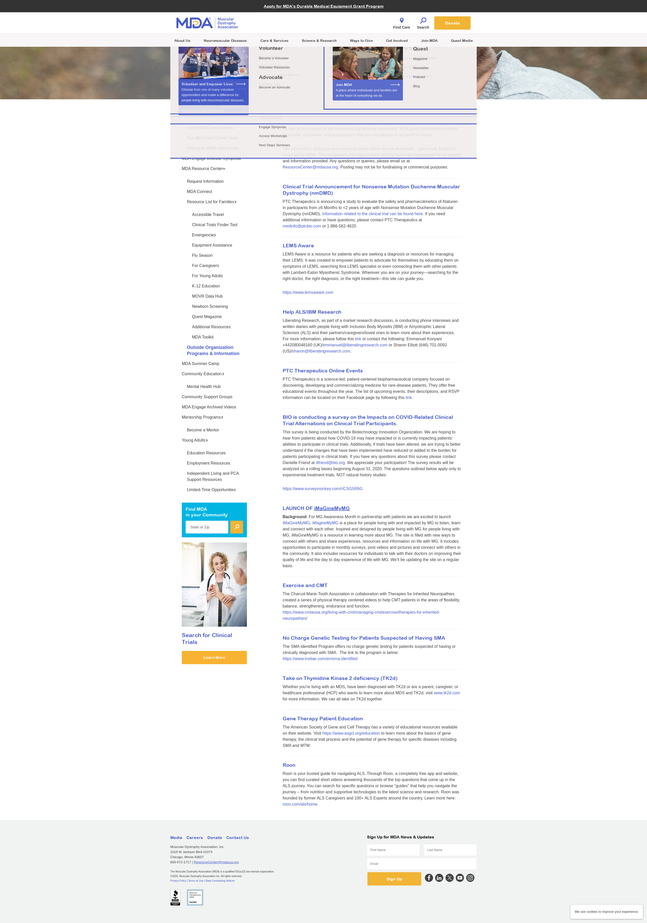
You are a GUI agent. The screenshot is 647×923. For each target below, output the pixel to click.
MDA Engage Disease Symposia (211, 158)
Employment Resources (208, 463)
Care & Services (274, 40)
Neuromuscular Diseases (225, 40)
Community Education (203, 374)
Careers (194, 837)
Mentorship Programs (202, 417)
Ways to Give (361, 40)
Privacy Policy (178, 880)
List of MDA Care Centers (210, 128)
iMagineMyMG (325, 523)
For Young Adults (207, 276)
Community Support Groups (207, 397)
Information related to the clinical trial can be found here (372, 214)
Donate (452, 23)
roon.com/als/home (300, 804)
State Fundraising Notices (220, 880)
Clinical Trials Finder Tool (214, 225)
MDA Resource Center (203, 168)
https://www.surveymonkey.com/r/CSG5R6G (323, 489)
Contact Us (237, 837)
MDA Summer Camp (200, 363)
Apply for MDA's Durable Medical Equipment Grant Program (324, 6)
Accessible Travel (208, 214)
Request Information (205, 181)
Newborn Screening (210, 306)
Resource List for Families (212, 202)
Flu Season (202, 255)
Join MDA (429, 40)
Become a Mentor (203, 430)
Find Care (401, 22)
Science (319, 40)
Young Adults (195, 440)
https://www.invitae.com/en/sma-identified (320, 659)
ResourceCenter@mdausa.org (310, 167)
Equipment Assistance (212, 245)
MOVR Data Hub (207, 296)
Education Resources (206, 453)
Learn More (214, 657)
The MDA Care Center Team (212, 138)
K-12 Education (206, 286)
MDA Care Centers (200, 115)
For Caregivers (205, 265)
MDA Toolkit (202, 337)
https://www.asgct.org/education (351, 733)
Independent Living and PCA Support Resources (213, 476)
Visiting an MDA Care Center (213, 148)
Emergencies (204, 235)
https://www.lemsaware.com (308, 292)
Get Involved (397, 40)
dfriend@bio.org (330, 462)
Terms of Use (195, 880)
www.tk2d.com (447, 693)
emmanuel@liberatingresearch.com (355, 345)
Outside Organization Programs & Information (213, 350)
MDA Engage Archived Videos (209, 407)
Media (176, 837)
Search (423, 22)
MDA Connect (199, 191)
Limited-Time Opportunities (211, 490)
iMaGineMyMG (296, 523)
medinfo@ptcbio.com (302, 226)
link (358, 339)
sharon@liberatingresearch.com (321, 351)
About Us (182, 40)
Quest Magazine (207, 316)
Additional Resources (211, 327)
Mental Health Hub (204, 386)
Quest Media (462, 40)
